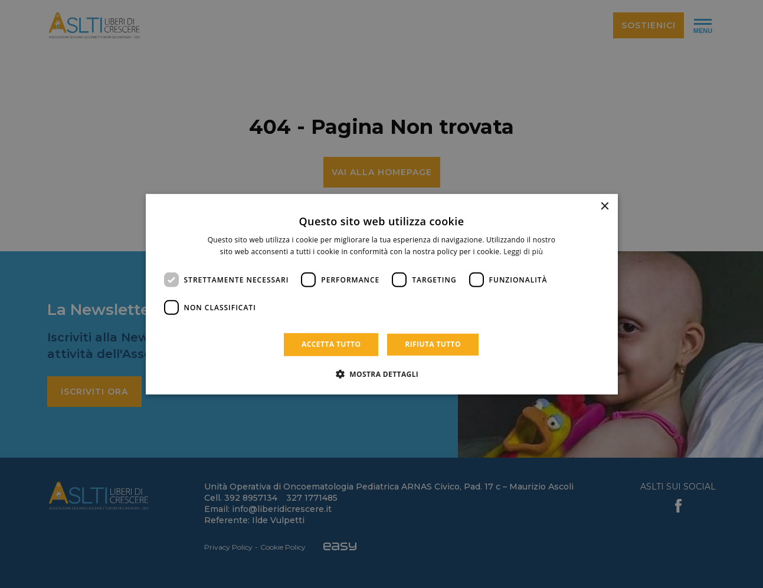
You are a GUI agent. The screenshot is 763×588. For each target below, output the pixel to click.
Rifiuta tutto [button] (433, 344)
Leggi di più (523, 252)
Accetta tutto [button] (331, 344)
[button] (382, 374)
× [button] (604, 206)
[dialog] (382, 293)
